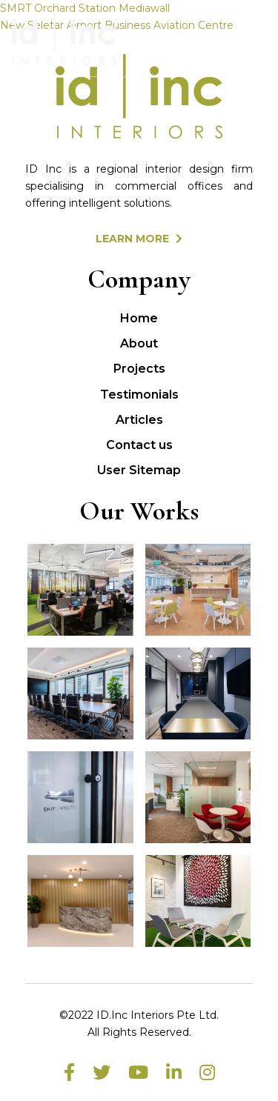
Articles (139, 420)
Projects (139, 369)
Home (139, 318)
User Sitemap (139, 470)
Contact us (139, 445)
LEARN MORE (139, 238)
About (139, 343)
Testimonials (139, 394)
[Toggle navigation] (246, 38)
